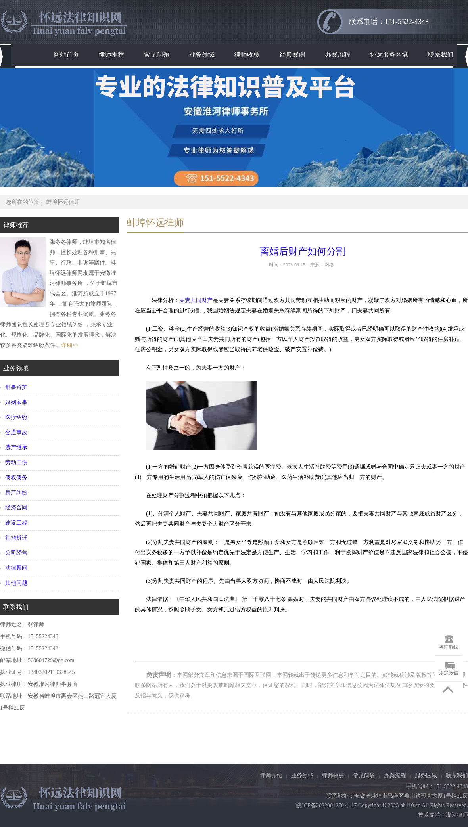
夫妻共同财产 (196, 300)
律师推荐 (111, 54)
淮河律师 (457, 815)
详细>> (70, 345)
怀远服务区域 (389, 54)
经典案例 (292, 54)
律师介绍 (271, 776)
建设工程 (16, 523)
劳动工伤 (16, 462)
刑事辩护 (16, 387)
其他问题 (16, 583)
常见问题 (156, 54)
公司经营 (16, 553)
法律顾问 (16, 568)
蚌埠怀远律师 (63, 202)
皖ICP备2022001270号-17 (326, 805)
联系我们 (440, 54)
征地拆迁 (16, 538)
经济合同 (16, 508)
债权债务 (16, 478)
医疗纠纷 (16, 417)
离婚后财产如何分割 (301, 251)
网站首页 (66, 54)
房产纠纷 (16, 493)
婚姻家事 (16, 402)
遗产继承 (16, 447)
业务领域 (202, 54)
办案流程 (337, 54)
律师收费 (247, 54)
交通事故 (16, 432)
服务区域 (426, 776)
